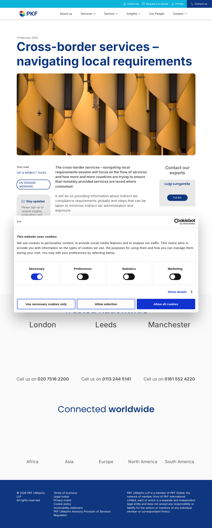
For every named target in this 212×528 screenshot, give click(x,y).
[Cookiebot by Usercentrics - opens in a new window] (177, 221)
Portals (179, 3)
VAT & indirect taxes (31, 172)
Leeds (106, 324)
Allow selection (106, 304)
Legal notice (61, 496)
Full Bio (177, 197)
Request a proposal (157, 3)
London (42, 324)
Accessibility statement (68, 507)
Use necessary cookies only (46, 304)
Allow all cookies (166, 304)
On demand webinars (27, 184)
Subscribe (133, 3)
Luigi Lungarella (177, 184)
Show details (177, 291)
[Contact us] (189, 4)
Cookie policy (62, 503)
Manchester (169, 324)
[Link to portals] (172, 4)
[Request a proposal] (143, 3)
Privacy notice (62, 500)
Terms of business (65, 492)
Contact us (201, 3)
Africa (32, 461)
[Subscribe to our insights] (124, 4)
